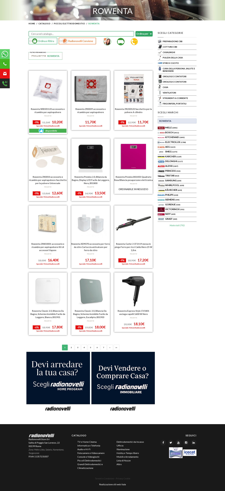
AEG (170, 146)
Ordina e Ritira (42, 41)
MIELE (171, 127)
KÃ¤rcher (173, 189)
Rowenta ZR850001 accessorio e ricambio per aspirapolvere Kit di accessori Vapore (47, 247)
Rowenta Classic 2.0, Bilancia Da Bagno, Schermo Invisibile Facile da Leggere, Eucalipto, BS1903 (90, 314)
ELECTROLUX (175, 142)
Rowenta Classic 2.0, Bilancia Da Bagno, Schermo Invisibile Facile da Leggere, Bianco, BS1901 (47, 314)
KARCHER (173, 156)
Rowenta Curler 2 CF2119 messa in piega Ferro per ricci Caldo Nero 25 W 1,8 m (133, 247)
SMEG (171, 151)
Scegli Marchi (168, 112)
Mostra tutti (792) (177, 225)
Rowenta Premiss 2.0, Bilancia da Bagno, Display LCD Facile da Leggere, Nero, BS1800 (90, 180)
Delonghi (174, 161)
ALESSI (171, 165)
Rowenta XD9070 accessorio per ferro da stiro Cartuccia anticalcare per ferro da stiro (90, 247)
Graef (171, 218)
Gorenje (172, 204)
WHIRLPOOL (174, 185)
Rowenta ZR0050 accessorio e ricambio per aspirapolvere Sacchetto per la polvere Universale (48, 180)
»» (116, 347)
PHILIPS (171, 194)
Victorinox (174, 209)
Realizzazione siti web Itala (112, 484)
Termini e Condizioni (104, 478)
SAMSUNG (173, 180)
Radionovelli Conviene (76, 41)
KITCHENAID (175, 137)
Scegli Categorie (170, 32)
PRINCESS (172, 170)
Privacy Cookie (123, 478)
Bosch (172, 132)
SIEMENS (172, 199)
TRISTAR (172, 175)
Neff (170, 214)
